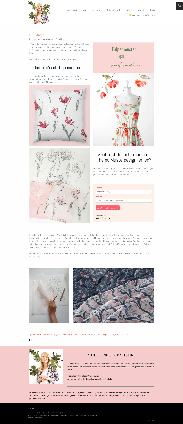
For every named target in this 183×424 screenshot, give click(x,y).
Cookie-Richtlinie (54, 413)
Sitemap (64, 413)
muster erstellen (39, 334)
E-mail (99, 196)
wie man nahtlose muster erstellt (84, 334)
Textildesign (51, 334)
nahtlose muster (63, 334)
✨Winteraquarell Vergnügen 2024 (142, 15)
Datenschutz (42, 413)
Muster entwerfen (122, 334)
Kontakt (129, 10)
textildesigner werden (105, 334)
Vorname (99, 187)
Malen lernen (96, 10)
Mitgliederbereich (113, 10)
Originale (141, 10)
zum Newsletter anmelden (107, 208)
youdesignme (72, 10)
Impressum (32, 413)
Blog (84, 10)
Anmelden (151, 420)
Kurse (152, 10)
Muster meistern (36, 35)
